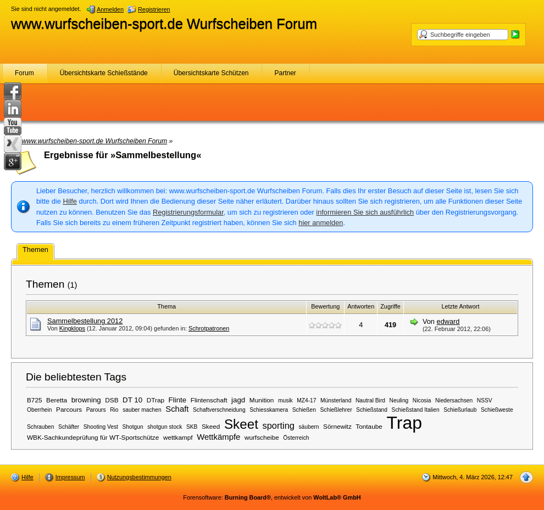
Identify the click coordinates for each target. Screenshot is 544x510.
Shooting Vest (101, 427)
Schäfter (68, 427)
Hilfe (70, 201)
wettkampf (178, 437)
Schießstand (371, 410)
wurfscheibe (262, 437)
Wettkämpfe (218, 437)
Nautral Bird (370, 400)
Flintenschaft (209, 399)
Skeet (241, 424)
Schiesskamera (268, 410)
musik (285, 400)
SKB (191, 427)
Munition (261, 399)
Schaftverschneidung (219, 410)
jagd (238, 400)
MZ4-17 (306, 400)
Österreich (296, 438)
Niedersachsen (454, 400)
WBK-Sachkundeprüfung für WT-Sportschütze (93, 437)
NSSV (484, 400)
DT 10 (132, 400)
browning (86, 400)
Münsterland (335, 400)
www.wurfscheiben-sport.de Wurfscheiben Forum (164, 23)
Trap (404, 423)
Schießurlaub (459, 410)
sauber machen (142, 410)
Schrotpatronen (208, 328)
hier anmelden (320, 222)
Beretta (56, 399)
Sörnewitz (337, 426)
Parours (96, 410)
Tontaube (369, 426)
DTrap (155, 399)
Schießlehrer (336, 410)
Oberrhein (39, 410)
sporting (278, 425)
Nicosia (422, 400)
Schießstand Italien (416, 410)
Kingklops (72, 328)
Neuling (399, 400)
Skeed (211, 426)
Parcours (69, 409)
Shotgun (133, 427)
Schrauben (40, 427)
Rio (114, 410)
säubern (308, 427)
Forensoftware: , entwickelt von (271, 497)
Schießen (304, 410)
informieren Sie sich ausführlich (365, 212)
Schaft (176, 409)
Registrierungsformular (188, 212)
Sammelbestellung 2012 (85, 321)
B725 (34, 399)
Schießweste (497, 410)
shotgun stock (164, 427)
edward (448, 321)
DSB (111, 399)
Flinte (178, 400)
